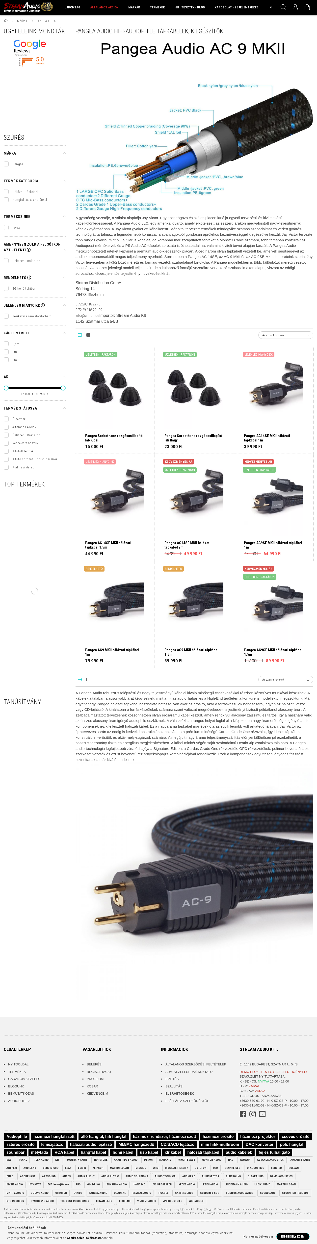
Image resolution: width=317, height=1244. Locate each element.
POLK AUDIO (41, 1159)
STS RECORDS (15, 1201)
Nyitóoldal (18, 1064)
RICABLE (163, 1193)
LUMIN (82, 1168)
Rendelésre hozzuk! (25, 443)
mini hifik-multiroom (220, 1144)
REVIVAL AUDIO (141, 1193)
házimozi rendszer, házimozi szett (164, 1136)
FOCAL (23, 1159)
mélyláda (39, 1152)
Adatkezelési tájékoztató (188, 1072)
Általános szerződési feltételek (195, 1064)
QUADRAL (120, 1193)
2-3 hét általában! (24, 288)
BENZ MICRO (50, 1168)
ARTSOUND (49, 1176)
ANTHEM (11, 1168)
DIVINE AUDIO (14, 1184)
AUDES (66, 1176)
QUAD (9, 1176)
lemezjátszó (52, 1144)
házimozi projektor (257, 1136)
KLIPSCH (98, 1168)
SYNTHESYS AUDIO (42, 1201)
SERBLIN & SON (209, 1193)
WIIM (155, 1168)
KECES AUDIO (187, 1184)
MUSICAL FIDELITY (176, 1168)
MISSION (140, 1168)
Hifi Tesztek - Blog (190, 7)
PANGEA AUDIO (98, 1193)
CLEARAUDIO (256, 1176)
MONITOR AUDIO (211, 1159)
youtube (262, 1114)
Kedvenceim (97, 1093)
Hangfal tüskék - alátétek (30, 200)
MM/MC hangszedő (136, 1144)
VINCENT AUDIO (146, 1201)
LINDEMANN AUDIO (236, 1184)
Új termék (19, 419)
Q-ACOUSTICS (255, 1168)
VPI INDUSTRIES (172, 1201)
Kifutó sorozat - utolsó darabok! (35, 459)
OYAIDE (78, 1193)
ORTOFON (200, 1168)
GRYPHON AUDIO (116, 1184)
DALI (9, 1159)
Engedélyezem (293, 1236)
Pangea (17, 164)
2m (14, 360)
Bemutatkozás (21, 1093)
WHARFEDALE (186, 1159)
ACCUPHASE (27, 1176)
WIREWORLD (196, 1201)
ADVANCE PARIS (300, 1159)
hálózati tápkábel (203, 1152)
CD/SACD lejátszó (177, 1144)
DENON (148, 1159)
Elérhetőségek (179, 1093)
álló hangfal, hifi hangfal (103, 1136)
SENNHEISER (232, 1168)
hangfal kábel (93, 1152)
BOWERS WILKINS (76, 1159)
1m (14, 352)
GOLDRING (93, 1184)
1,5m (15, 344)
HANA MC (139, 1184)
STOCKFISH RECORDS (295, 1193)
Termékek (17, 1072)
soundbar (15, 1152)
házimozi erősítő (218, 1136)
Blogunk (16, 1086)
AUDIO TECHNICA (165, 1176)
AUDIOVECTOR (210, 1176)
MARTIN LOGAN (119, 1168)
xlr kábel (173, 1152)
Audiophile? (18, 1101)
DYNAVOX (35, 1184)
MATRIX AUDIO (15, 1193)
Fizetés (172, 1079)
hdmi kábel (123, 1152)
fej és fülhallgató (274, 1152)
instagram (252, 1114)
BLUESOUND (233, 1176)
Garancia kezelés (24, 1079)
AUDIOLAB (30, 1168)
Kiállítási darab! (23, 467)
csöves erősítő (296, 1136)
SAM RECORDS (184, 1193)
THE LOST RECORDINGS (74, 1201)
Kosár (92, 1086)
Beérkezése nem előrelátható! (32, 316)
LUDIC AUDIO (262, 1184)
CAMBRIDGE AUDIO (125, 1159)
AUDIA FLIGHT (86, 1176)
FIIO (78, 1184)
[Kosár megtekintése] (307, 7)
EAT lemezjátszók (58, 1184)
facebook (243, 1114)
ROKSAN (294, 1168)
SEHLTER (276, 1168)
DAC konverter (259, 1144)
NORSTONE (100, 1159)
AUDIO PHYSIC (110, 1176)
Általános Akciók (24, 427)
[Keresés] (284, 7)
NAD (230, 1159)
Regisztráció (99, 1072)
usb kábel (149, 1152)
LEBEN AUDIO (210, 1184)
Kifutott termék (23, 451)
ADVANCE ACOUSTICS (270, 1159)
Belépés (94, 1064)
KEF (57, 1159)
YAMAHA (245, 1159)
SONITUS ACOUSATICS (239, 1193)
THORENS (125, 1201)
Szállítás (174, 1086)
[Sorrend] (286, 335)
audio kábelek (239, 1152)
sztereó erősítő (20, 1144)
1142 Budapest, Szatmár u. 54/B (271, 1064)
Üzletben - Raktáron (26, 261)
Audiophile (16, 1136)
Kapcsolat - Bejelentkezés (237, 7)
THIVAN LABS (104, 1201)
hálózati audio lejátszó (91, 1144)
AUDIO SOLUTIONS (137, 1176)
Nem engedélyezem (258, 1236)
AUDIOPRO (188, 1176)
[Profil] (295, 7)
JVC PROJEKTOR (162, 1184)
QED (215, 1168)
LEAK (68, 1168)
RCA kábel (64, 1152)
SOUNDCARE (267, 1193)
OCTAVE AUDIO (40, 1193)
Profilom (95, 1079)
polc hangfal (291, 1144)
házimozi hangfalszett (53, 1136)
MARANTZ (165, 1159)
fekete (16, 227)
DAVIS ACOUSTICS (281, 1176)
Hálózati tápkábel (25, 192)
